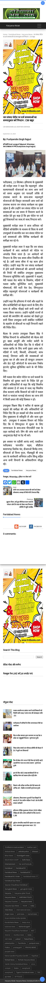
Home (5, 34)
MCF (32, 931)
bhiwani (35, 851)
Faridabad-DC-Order (12, 876)
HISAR (25, 906)
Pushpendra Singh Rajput (19, 139)
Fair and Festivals (25, 864)
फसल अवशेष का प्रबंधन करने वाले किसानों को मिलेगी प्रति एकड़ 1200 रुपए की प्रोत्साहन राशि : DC (28, 713)
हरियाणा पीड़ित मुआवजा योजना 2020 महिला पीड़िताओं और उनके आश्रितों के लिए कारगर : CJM (27, 813)
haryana (8, 893)
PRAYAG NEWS (30, 947)
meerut (7, 935)
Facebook (38, 526)
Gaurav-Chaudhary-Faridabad (16, 885)
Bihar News (9, 855)
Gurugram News (11, 889)
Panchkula (22, 943)
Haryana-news (26, 901)
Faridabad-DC (25, 872)
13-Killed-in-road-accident (14, 847)
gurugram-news (26, 889)
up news (8, 976)
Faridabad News (15, 34)
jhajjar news (9, 914)
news (29, 935)
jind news (20, 914)
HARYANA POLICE (25, 897)
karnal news (32, 914)
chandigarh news (23, 855)
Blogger (22, 526)
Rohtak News (10, 960)
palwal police (9, 943)
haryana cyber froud (22, 893)
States (16, 968)
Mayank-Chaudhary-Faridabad (16, 931)
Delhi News (26, 860)
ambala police (23, 851)
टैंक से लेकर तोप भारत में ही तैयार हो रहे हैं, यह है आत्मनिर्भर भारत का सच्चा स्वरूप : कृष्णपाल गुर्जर (27, 763)
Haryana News (27, 34)
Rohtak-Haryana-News (26, 960)
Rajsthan (35, 956)
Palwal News (28, 939)
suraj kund (26, 968)
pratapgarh (17, 947)
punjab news (9, 951)
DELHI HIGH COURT (12, 860)
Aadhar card (31, 847)
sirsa (33, 964)
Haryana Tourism (11, 901)
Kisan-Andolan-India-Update (15, 918)
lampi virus (26, 922)
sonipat (7, 968)
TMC (38, 972)
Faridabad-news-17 (30, 876)
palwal (18, 939)
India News (9, 910)
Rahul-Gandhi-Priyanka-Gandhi (16, 956)
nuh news (8, 939)
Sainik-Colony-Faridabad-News (16, 964)
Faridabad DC (21, 868)
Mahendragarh (24, 926)
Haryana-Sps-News (12, 906)
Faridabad (8, 868)
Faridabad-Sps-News (12, 881)
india (32, 906)
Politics (7, 947)
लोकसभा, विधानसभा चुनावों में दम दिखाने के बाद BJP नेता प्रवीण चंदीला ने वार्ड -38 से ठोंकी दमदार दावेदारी (28, 800)
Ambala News (10, 851)
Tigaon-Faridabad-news (25, 972)
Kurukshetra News (12, 922)
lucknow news (10, 926)
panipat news (34, 943)
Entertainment (10, 864)
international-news (23, 910)
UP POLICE (18, 976)
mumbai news (19, 935)
